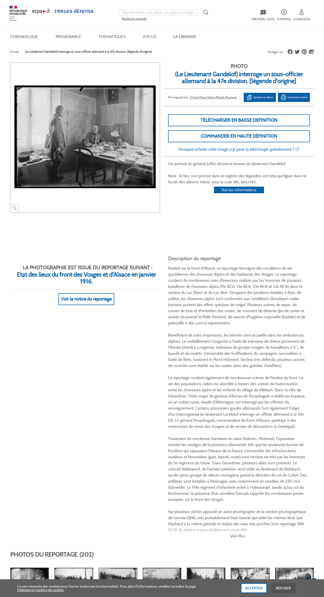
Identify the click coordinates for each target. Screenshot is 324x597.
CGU (130, 467)
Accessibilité (82, 492)
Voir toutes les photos (290, 398)
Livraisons (80, 467)
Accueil (14, 52)
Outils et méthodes (87, 484)
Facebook (204, 426)
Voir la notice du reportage (86, 293)
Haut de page (276, 538)
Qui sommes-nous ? (33, 458)
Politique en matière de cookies (40, 592)
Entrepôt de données (198, 475)
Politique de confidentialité (147, 475)
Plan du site (151, 541)
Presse (187, 492)
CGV (130, 458)
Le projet (189, 458)
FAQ (76, 458)
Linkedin (224, 426)
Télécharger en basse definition (238, 120)
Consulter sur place (32, 467)
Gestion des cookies (142, 492)
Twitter (214, 426)
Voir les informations (238, 196)
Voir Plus (237, 304)
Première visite (193, 467)
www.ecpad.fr (28, 475)
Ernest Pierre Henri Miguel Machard (213, 97)
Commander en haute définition (239, 136)
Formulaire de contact (266, 469)
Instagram (233, 426)
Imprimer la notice (293, 97)
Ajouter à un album (259, 97)
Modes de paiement (88, 475)
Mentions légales (139, 484)
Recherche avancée (134, 19)
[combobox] (159, 12)
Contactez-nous (194, 484)
